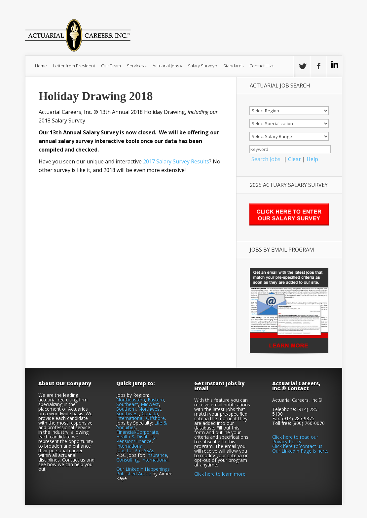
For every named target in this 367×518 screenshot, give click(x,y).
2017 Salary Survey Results (176, 161)
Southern (126, 409)
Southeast (127, 404)
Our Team (111, 66)
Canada (150, 413)
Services (137, 66)
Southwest (127, 413)
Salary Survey (202, 66)
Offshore (155, 418)
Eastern (156, 400)
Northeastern (130, 400)
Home (41, 66)
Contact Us (261, 66)
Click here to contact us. (297, 446)
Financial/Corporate (137, 432)
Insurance (156, 455)
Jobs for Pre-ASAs (135, 450)
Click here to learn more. (220, 474)
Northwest (149, 409)
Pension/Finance (134, 441)
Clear (294, 159)
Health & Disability (136, 436)
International (129, 418)
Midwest (150, 404)
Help (312, 159)
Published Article (133, 473)
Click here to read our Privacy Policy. (295, 439)
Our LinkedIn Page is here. (300, 451)
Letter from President (74, 66)
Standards (233, 66)
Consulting (127, 460)
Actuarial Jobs (167, 66)
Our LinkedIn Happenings (143, 469)
